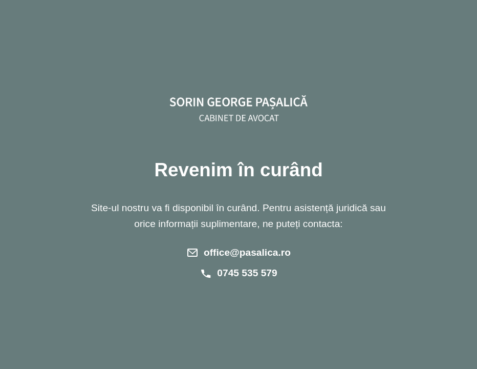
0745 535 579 (247, 273)
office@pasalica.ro (247, 252)
